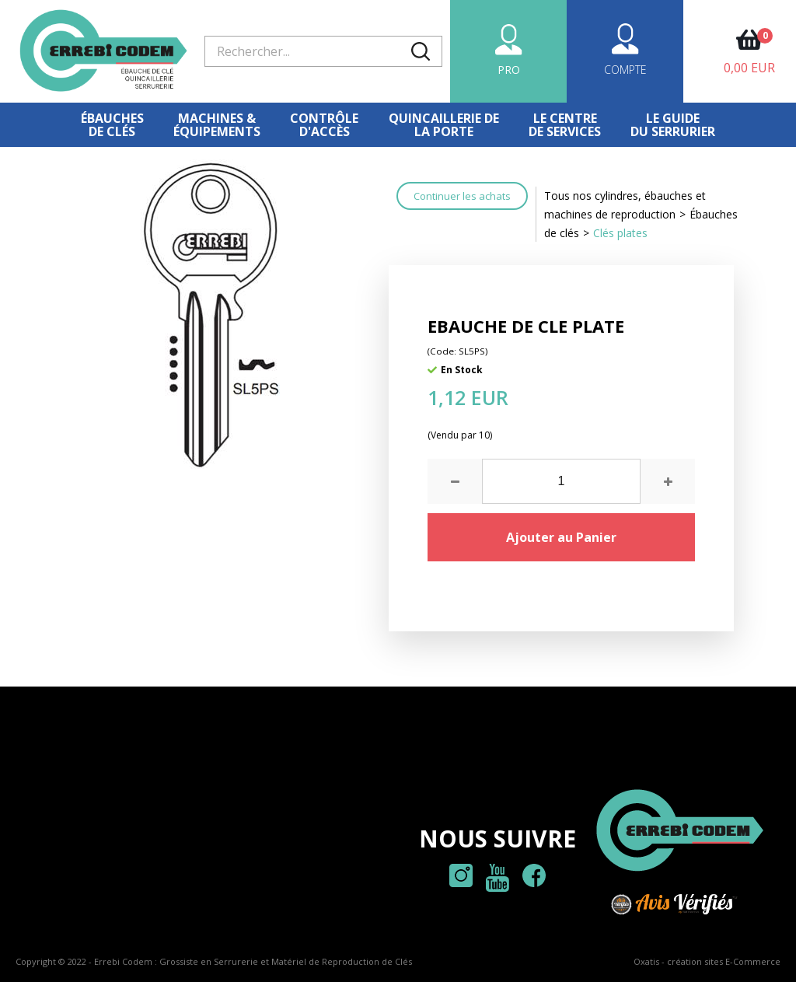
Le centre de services (565, 125)
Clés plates (620, 232)
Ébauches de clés (112, 125)
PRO (509, 69)
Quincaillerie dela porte (444, 125)
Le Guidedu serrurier (672, 125)
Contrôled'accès (324, 125)
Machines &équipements (216, 125)
